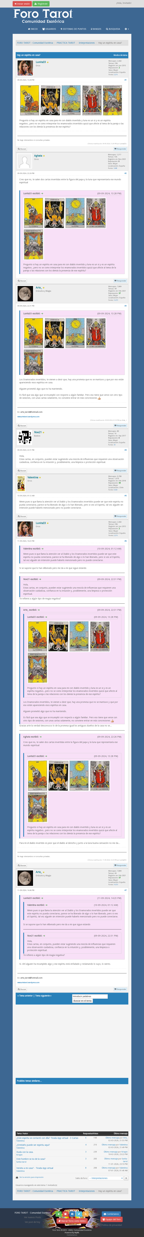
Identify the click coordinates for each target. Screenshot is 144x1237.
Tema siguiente (42, 995)
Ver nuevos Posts (32, 1217)
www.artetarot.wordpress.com (28, 417)
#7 (126, 890)
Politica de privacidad (111, 1225)
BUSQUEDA (113, 29)
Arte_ (124, 420)
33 (114, 445)
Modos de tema (120, 55)
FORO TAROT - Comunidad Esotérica (35, 43)
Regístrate (40, 4)
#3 (126, 306)
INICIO (33, 29)
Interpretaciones (87, 43)
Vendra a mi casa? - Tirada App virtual (34, 1168)
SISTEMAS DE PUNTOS (73, 29)
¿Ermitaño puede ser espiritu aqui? (33, 1145)
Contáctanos (111, 1214)
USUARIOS (49, 29)
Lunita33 (123, 143)
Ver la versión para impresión (31, 1177)
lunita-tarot (21, 1162)
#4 (126, 450)
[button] (126, 29)
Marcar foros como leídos (72, 1221)
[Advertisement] (72, 1044)
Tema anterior (26, 995)
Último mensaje (112, 1138)
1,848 (115, 168)
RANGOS (96, 29)
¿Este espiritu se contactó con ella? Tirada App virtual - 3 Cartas (47, 1138)
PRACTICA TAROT (66, 43)
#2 (126, 173)
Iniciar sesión (22, 4)
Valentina (20, 1141)
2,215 (116, 74)
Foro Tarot (57, 1230)
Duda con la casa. (24, 1152)
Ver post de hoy (32, 1222)
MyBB (77, 1233)
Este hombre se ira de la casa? (30, 1159)
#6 (126, 541)
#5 (126, 496)
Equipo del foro (112, 1219)
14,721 (116, 300)
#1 (126, 80)
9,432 (115, 490)
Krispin (19, 1155)
